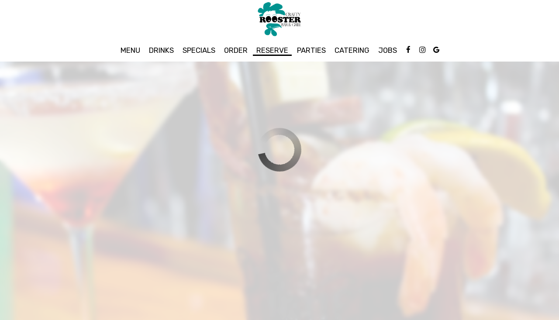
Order (236, 50)
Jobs (387, 50)
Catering (352, 50)
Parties (311, 50)
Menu (130, 50)
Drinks (161, 50)
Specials (199, 50)
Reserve (272, 50)
